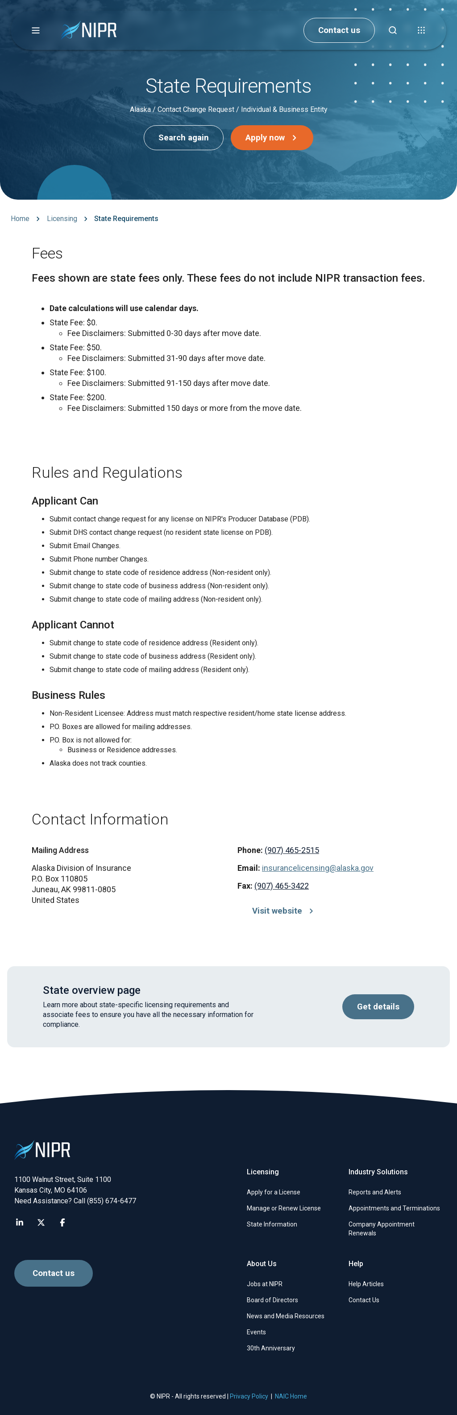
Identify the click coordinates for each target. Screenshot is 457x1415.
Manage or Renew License (284, 1208)
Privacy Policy (249, 1396)
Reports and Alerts (375, 1192)
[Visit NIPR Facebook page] (62, 1222)
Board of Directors (272, 1300)
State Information (272, 1224)
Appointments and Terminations (394, 1208)
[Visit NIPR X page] (41, 1222)
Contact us (339, 30)
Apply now (273, 138)
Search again (183, 138)
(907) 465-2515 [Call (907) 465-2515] (292, 850)
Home (20, 218)
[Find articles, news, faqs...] (392, 30)
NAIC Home (291, 1396)
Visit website (284, 911)
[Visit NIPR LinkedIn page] (19, 1222)
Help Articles (366, 1284)
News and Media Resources (285, 1316)
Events (256, 1332)
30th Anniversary (271, 1348)
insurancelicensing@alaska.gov (318, 868)
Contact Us (364, 1300)
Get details (378, 1007)
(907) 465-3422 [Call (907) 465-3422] (281, 885)
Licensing (62, 218)
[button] (35, 30)
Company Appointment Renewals (382, 1229)
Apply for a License (273, 1192)
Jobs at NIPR (265, 1284)
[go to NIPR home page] (88, 31)
